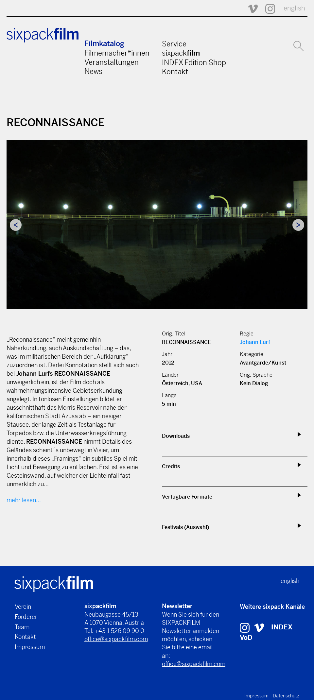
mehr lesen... (24, 500)
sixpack (181, 53)
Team (22, 627)
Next (298, 225)
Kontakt (175, 71)
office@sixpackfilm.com (116, 639)
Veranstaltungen (111, 62)
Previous (16, 225)
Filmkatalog (104, 43)
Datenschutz (286, 696)
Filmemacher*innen (116, 53)
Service (174, 43)
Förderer (26, 617)
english (294, 8)
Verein (23, 606)
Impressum (30, 647)
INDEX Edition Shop (194, 62)
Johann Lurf (255, 342)
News (93, 71)
